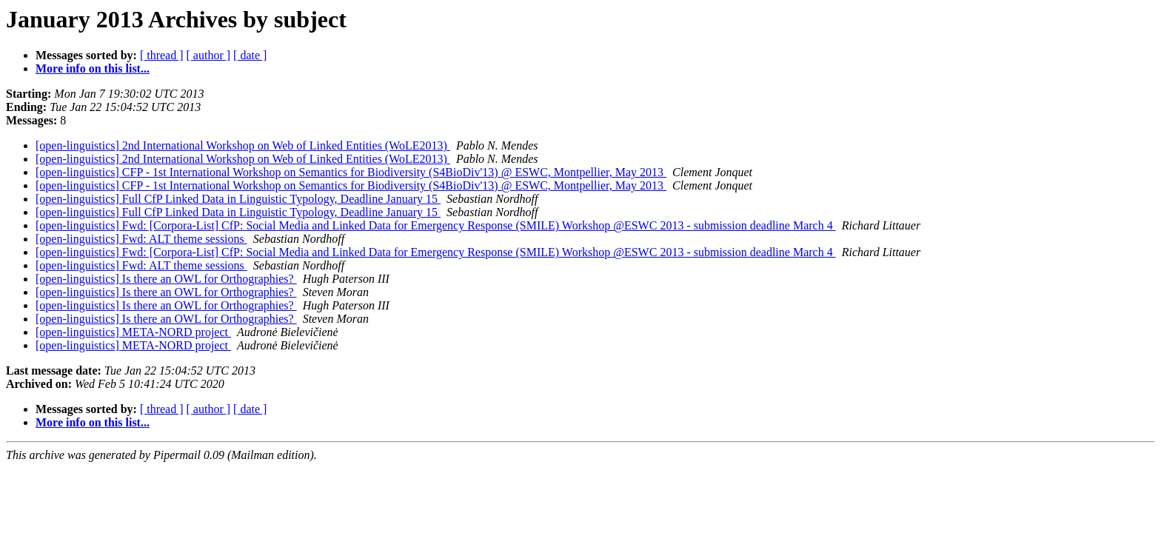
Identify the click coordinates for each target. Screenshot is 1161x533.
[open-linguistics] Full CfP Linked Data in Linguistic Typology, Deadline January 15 (238, 198)
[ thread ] (162, 55)
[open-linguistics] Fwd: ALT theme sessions (141, 238)
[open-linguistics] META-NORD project (133, 332)
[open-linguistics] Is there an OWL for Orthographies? (166, 278)
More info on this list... (93, 68)
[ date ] (250, 55)
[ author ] (209, 55)
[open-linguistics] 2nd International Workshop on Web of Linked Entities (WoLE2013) (243, 145)
